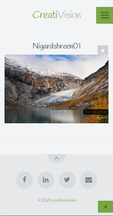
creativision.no (63, 200)
